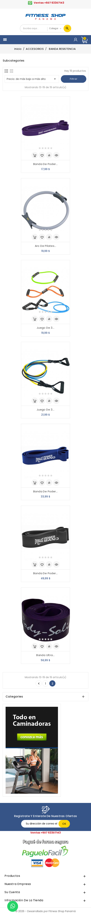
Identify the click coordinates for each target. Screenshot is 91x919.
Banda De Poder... (45, 164)
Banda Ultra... (45, 655)
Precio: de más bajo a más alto (32, 79)
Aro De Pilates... (45, 246)
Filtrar (73, 79)
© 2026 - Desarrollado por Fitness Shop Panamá (45, 911)
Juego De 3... (45, 328)
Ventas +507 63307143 (49, 3)
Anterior (39, 684)
